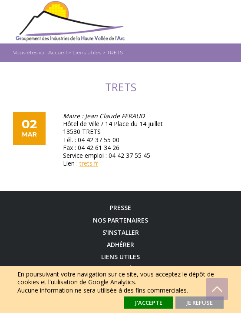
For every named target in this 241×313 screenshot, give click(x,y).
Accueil (57, 52)
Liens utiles (87, 52)
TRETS (115, 52)
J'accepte (148, 302)
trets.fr (88, 163)
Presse (120, 208)
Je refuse (199, 302)
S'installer (120, 232)
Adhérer (120, 245)
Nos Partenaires (120, 220)
